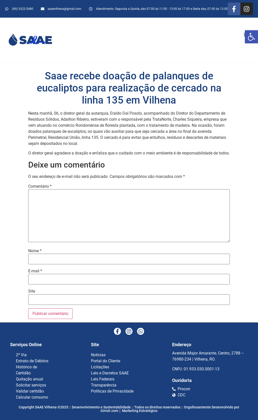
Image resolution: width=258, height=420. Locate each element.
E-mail (35, 271)
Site (31, 291)
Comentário (40, 186)
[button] (251, 36)
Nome (35, 251)
